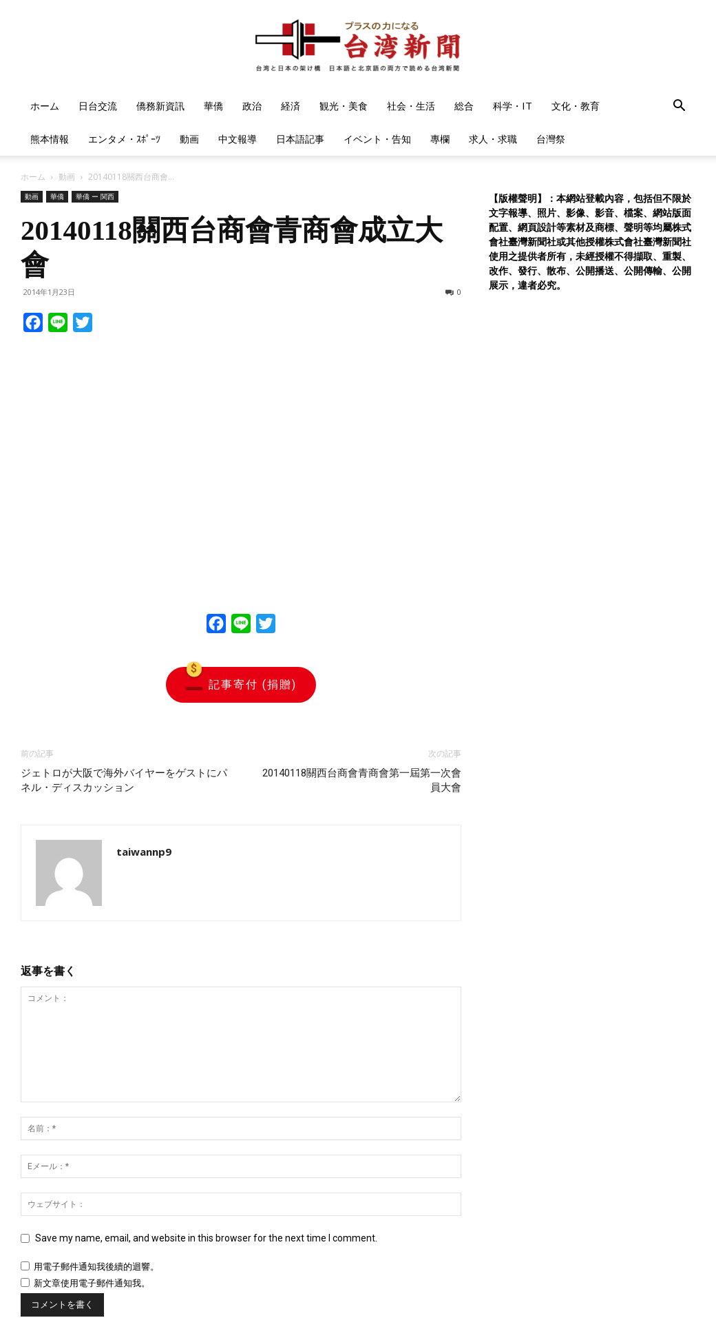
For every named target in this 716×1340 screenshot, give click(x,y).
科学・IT (512, 106)
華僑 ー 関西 (95, 196)
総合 (464, 106)
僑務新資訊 (160, 106)
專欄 (440, 139)
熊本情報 (49, 139)
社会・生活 (411, 106)
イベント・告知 (377, 139)
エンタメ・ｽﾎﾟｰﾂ (124, 139)
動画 (189, 139)
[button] (678, 107)
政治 (252, 106)
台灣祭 (550, 139)
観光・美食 (343, 106)
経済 (290, 106)
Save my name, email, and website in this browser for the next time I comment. (206, 1238)
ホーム (44, 106)
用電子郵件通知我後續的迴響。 (96, 1266)
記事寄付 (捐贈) (241, 685)
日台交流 (97, 106)
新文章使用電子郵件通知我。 (92, 1283)
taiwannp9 (143, 851)
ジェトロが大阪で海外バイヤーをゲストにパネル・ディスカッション (124, 780)
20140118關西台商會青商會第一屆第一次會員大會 (361, 780)
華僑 (213, 106)
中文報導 (237, 139)
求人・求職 (493, 139)
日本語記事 (300, 139)
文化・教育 (575, 106)
